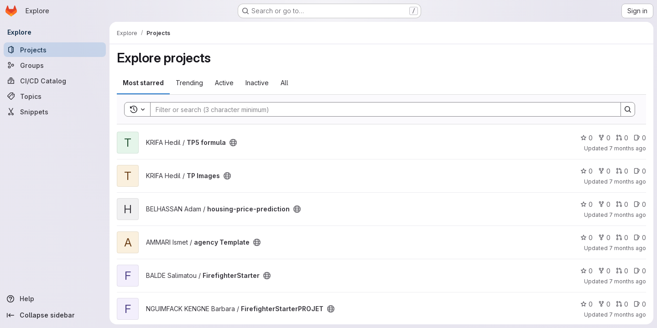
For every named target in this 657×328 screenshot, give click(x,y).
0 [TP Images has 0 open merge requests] (622, 171)
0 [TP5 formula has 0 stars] (586, 138)
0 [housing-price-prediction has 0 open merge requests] (622, 204)
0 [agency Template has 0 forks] (604, 237)
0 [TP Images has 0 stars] (586, 171)
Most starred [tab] (143, 83)
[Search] (381, 109)
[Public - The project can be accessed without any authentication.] (233, 142)
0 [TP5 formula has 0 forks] (604, 138)
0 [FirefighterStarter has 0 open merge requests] (622, 271)
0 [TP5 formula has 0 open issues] (640, 138)
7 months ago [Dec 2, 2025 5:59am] (627, 314)
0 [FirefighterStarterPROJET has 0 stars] (586, 304)
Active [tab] (224, 83)
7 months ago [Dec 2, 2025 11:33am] (627, 281)
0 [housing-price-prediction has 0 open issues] (640, 204)
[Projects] (55, 49)
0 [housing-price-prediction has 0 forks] (604, 204)
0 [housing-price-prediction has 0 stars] (586, 204)
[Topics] (55, 96)
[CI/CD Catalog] (55, 80)
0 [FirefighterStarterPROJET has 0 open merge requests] (622, 304)
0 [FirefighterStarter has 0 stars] (586, 271)
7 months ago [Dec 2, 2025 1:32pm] (627, 248)
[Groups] (55, 65)
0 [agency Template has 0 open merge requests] (622, 237)
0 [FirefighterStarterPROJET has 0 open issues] (640, 304)
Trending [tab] (189, 83)
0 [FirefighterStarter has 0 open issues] (640, 271)
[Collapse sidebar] (55, 315)
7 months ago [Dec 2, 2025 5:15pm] (627, 181)
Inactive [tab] (257, 83)
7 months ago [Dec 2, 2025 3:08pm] (627, 214)
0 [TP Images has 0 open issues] (640, 171)
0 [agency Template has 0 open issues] (640, 237)
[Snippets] (55, 111)
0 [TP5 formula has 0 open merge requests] (622, 138)
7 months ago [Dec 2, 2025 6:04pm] (627, 148)
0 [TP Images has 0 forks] (604, 171)
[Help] (55, 299)
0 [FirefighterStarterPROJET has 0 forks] (604, 304)
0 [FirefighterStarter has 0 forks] (604, 271)
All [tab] (284, 83)
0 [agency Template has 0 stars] (586, 237)
